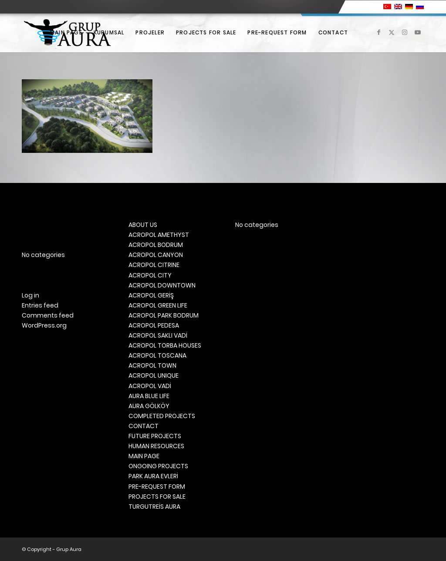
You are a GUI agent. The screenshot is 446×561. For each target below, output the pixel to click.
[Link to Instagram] (404, 32)
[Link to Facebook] (378, 32)
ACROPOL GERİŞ (151, 295)
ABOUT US (142, 224)
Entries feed (40, 305)
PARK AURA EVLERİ (153, 476)
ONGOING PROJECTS (158, 466)
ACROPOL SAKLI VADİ (157, 335)
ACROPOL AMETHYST (158, 234)
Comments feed (48, 315)
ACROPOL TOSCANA (157, 355)
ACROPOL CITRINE (153, 264)
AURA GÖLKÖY (148, 406)
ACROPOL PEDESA (153, 325)
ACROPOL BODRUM (155, 244)
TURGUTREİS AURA (154, 506)
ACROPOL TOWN (152, 365)
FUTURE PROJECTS (154, 436)
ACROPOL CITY (150, 275)
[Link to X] (391, 32)
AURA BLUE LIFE (148, 396)
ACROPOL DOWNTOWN (162, 285)
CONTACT (143, 426)
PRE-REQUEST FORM (156, 486)
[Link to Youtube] (417, 32)
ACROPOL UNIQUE (153, 375)
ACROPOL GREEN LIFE (157, 305)
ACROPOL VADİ (149, 386)
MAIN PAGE (143, 456)
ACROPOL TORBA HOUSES (164, 345)
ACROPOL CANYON (155, 254)
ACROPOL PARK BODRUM (163, 315)
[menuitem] (66, 32)
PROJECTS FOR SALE (157, 496)
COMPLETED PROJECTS (161, 416)
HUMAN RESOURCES (156, 446)
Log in (30, 295)
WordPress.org (44, 325)
